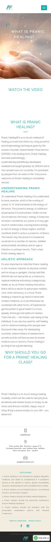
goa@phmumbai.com (25, 462)
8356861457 (25, 435)
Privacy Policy (35, 521)
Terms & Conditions (17, 521)
